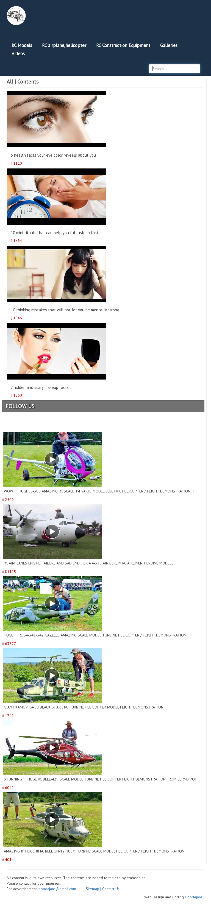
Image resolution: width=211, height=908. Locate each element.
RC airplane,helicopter (64, 45)
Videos (18, 54)
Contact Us (111, 888)
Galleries (168, 45)
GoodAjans (193, 897)
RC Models (22, 45)
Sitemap (92, 888)
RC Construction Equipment (123, 45)
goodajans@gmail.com (60, 888)
